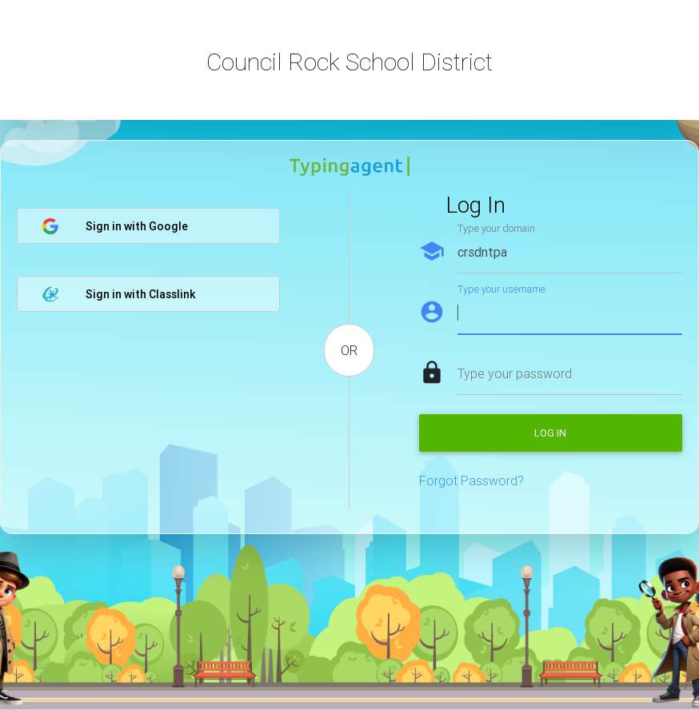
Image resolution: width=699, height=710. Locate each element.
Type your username (501, 289)
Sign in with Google (115, 226)
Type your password (514, 373)
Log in (550, 433)
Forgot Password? (471, 481)
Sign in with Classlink (118, 294)
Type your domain (496, 228)
